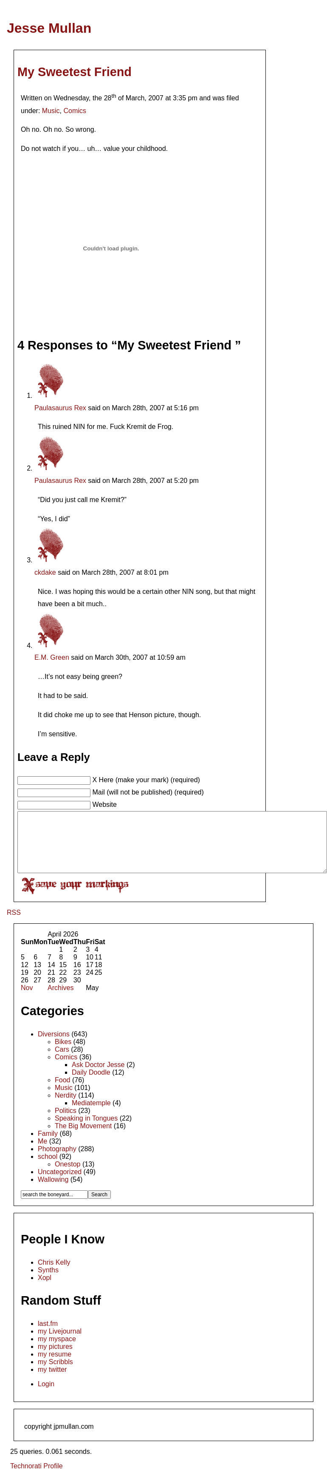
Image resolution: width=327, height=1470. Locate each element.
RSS (14, 912)
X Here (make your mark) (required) (146, 779)
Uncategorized (60, 1171)
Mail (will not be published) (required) (147, 792)
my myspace (57, 1338)
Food (62, 1080)
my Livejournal (60, 1331)
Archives (60, 987)
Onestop (67, 1164)
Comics (74, 110)
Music (51, 110)
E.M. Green (51, 657)
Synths (48, 1270)
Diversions (54, 1034)
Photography (57, 1148)
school (47, 1156)
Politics (65, 1110)
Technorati (26, 1466)
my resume (54, 1354)
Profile (52, 1466)
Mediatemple (91, 1103)
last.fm (48, 1323)
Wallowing (53, 1179)
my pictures (55, 1346)
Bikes (63, 1041)
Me (42, 1141)
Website (104, 804)
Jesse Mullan (49, 28)
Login (46, 1384)
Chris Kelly (54, 1262)
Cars (62, 1049)
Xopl (44, 1277)
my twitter (52, 1369)
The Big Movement (83, 1125)
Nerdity (65, 1095)
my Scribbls (55, 1361)
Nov (27, 987)
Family (48, 1133)
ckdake (45, 572)
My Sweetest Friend (74, 72)
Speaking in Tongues (86, 1118)
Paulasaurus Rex (60, 407)
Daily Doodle (91, 1072)
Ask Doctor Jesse (98, 1064)
